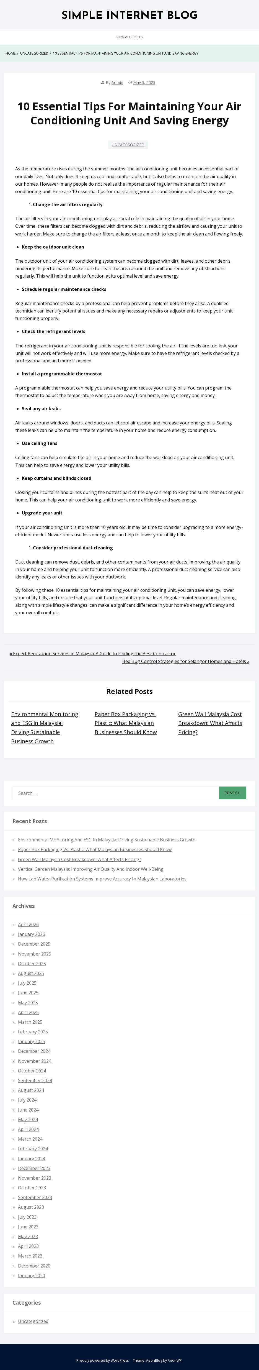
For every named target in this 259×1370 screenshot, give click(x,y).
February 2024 (33, 1149)
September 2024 (35, 1080)
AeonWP (175, 1360)
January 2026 (31, 934)
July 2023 (27, 1217)
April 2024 (28, 1129)
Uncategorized (128, 144)
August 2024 (31, 1090)
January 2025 (31, 1041)
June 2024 (28, 1110)
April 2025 (28, 1012)
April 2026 (28, 924)
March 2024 (30, 1139)
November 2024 (34, 1061)
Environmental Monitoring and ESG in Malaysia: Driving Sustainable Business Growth (106, 840)
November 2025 (34, 954)
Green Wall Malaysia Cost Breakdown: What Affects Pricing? (210, 723)
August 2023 (31, 1207)
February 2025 (33, 1032)
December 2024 (34, 1051)
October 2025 (32, 964)
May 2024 (28, 1120)
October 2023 (32, 1188)
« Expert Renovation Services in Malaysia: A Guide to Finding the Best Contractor (93, 654)
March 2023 (30, 1256)
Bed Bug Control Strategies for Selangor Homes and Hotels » (185, 661)
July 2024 (27, 1100)
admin (117, 82)
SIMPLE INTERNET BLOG (129, 16)
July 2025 (27, 983)
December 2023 (34, 1168)
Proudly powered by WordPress (102, 1360)
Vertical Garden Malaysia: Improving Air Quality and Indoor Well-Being (91, 869)
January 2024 (31, 1159)
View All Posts (129, 37)
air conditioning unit (155, 590)
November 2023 (34, 1178)
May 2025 (28, 1003)
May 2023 (28, 1236)
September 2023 (35, 1197)
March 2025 (30, 1022)
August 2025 (31, 973)
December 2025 (34, 944)
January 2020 (31, 1275)
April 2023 (28, 1246)
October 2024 (32, 1071)
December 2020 (34, 1266)
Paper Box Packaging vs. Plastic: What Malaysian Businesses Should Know (126, 723)
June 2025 (28, 993)
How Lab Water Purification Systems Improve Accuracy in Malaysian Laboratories (102, 879)
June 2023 (28, 1227)
